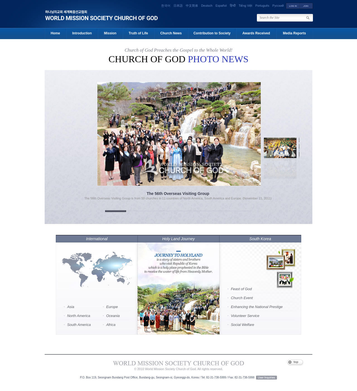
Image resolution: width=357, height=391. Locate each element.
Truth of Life (138, 33)
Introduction (82, 33)
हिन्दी (233, 5)
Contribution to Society (212, 33)
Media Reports (294, 33)
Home (55, 33)
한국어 (165, 5)
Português (262, 5)
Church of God (178, 59)
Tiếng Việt (245, 5)
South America (79, 325)
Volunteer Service (245, 316)
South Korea (260, 239)
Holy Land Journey (178, 239)
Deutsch (206, 5)
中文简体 (192, 5)
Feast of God (241, 289)
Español (221, 5)
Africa (110, 325)
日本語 (178, 5)
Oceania (113, 316)
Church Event (242, 298)
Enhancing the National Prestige (257, 307)
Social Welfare (242, 325)
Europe (112, 307)
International (96, 239)
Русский (278, 5)
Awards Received (256, 33)
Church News (171, 33)
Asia (70, 307)
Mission (110, 33)
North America (78, 316)
